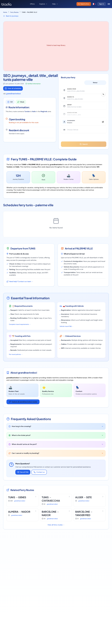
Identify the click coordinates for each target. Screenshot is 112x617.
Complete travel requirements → (20, 328)
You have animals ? (83, 141)
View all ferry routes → (56, 528)
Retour (95, 83)
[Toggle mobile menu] (108, 4)
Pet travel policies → (16, 358)
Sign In (101, 4)
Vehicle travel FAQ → (66, 330)
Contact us (39, 475)
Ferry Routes (14, 12)
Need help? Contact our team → (19, 285)
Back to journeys (10, 16)
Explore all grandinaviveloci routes (23, 405)
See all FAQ (22, 475)
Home (5, 12)
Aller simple (72, 83)
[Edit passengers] (83, 124)
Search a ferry (83, 4)
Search (84, 148)
